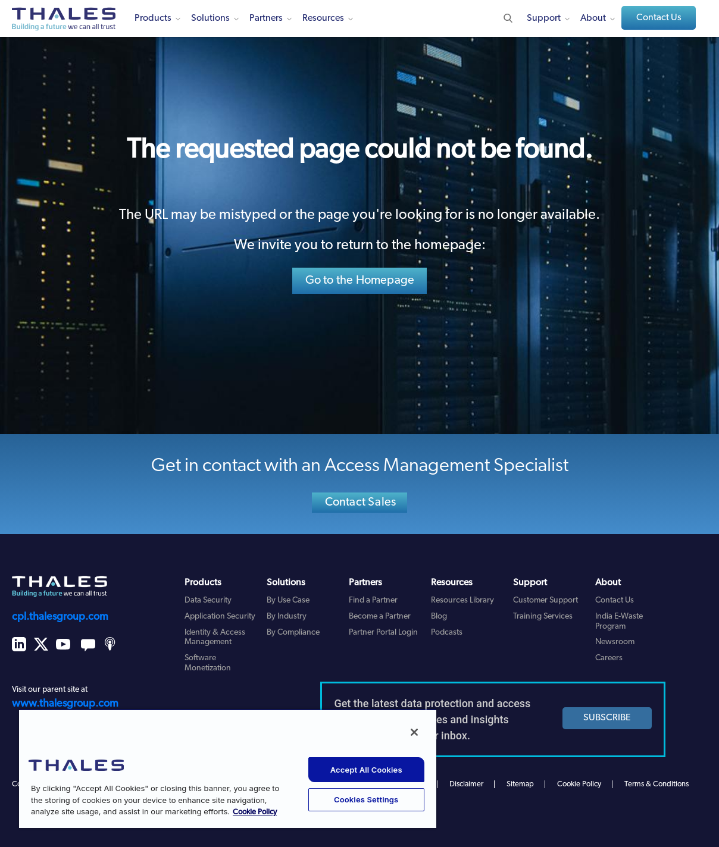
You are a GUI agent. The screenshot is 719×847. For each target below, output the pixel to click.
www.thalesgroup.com (65, 704)
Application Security (220, 616)
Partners (266, 18)
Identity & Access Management (215, 637)
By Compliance (293, 632)
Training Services (543, 616)
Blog (439, 616)
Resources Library (462, 600)
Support (544, 18)
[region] (227, 768)
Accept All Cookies (366, 769)
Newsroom (614, 642)
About (593, 18)
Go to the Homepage (360, 281)
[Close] (414, 732)
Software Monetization (208, 663)
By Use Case (288, 600)
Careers (609, 658)
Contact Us (659, 18)
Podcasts (446, 632)
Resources (323, 18)
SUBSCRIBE (607, 718)
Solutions (210, 18)
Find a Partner (373, 600)
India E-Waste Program (619, 621)
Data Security (208, 600)
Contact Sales (360, 503)
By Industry (287, 616)
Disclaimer (466, 784)
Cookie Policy (579, 784)
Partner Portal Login (383, 632)
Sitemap (520, 784)
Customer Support (545, 600)
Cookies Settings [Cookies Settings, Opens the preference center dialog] (366, 799)
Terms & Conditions (656, 784)
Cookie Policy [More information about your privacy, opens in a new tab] (255, 812)
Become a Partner (380, 616)
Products (153, 18)
